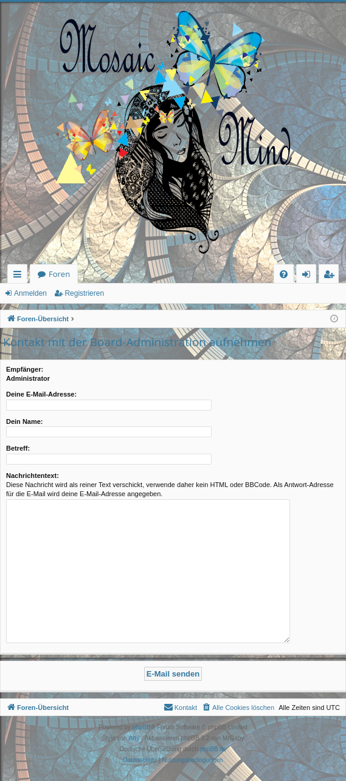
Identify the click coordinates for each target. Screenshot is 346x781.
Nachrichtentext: (32, 475)
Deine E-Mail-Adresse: (41, 394)
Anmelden (30, 293)
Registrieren (84, 293)
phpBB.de (213, 749)
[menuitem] (283, 274)
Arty (133, 738)
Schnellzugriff (20, 276)
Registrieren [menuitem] (331, 276)
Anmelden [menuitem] (309, 276)
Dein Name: (24, 421)
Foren (59, 273)
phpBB (142, 727)
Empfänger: (24, 369)
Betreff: (18, 448)
